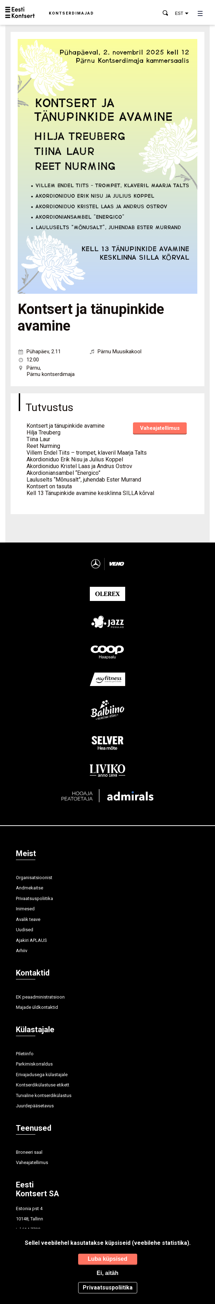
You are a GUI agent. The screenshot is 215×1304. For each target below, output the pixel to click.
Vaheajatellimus (160, 428)
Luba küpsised (107, 1259)
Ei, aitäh (107, 1273)
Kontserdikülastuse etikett (42, 1084)
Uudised (24, 929)
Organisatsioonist (34, 877)
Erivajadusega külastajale (42, 1074)
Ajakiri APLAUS (31, 940)
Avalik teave (28, 919)
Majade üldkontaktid (37, 1007)
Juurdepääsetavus (35, 1105)
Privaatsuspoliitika (34, 898)
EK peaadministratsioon (40, 997)
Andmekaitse (29, 887)
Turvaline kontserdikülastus (43, 1095)
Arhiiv (21, 950)
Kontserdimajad (71, 13)
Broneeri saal (29, 1152)
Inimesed (25, 908)
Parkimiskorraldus (34, 1064)
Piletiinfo (25, 1053)
